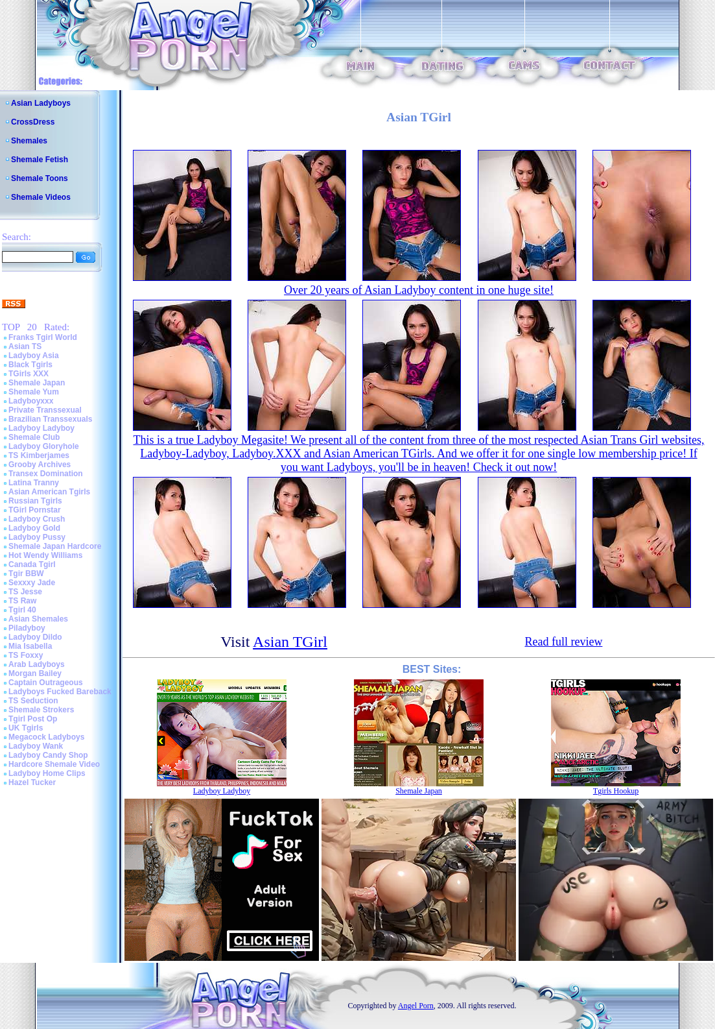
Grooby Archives (39, 464)
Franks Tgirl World (42, 337)
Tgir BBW (26, 573)
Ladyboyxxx (30, 401)
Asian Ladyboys (41, 103)
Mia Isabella (30, 646)
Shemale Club (34, 437)
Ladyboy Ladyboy (41, 428)
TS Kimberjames (38, 455)
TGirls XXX (28, 373)
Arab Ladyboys (36, 664)
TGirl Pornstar (34, 509)
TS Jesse (25, 591)
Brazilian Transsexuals (50, 419)
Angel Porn (416, 1005)
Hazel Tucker (32, 782)
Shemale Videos (41, 197)
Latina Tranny (33, 482)
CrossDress (32, 122)
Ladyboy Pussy (36, 537)
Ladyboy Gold (34, 528)
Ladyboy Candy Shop (48, 755)
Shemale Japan (36, 382)
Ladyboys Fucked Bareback (59, 691)
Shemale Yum (33, 391)
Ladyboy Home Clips (47, 773)
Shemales (29, 140)
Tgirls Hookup (616, 790)
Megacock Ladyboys (46, 737)
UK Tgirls (25, 727)
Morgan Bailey (35, 673)
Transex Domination (45, 473)
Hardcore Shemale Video (54, 764)
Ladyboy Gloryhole (43, 446)
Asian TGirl (290, 641)
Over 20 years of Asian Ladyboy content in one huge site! (419, 290)
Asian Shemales (38, 618)
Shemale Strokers (41, 709)
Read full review (563, 641)
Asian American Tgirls (49, 491)
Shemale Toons (39, 178)
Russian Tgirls (35, 500)
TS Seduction (33, 700)
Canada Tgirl (32, 564)
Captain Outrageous (45, 682)
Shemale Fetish (39, 159)
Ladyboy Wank (35, 746)
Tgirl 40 (22, 609)
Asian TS (24, 346)
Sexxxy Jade (31, 582)
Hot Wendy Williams (45, 555)
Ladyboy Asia (33, 355)
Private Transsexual (45, 410)
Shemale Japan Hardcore (54, 546)
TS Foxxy (25, 655)
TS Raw (22, 600)
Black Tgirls (30, 364)
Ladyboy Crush (36, 519)
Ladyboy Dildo (35, 637)
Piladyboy (26, 628)
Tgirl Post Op (32, 718)
